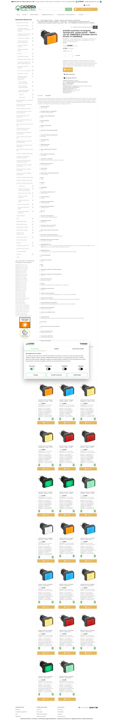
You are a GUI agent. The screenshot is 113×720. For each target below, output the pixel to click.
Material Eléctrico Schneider (23, 22)
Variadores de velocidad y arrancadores (23, 212)
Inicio (18, 14)
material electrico (25, 718)
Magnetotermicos (48, 14)
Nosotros (17, 709)
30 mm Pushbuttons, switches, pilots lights (22, 86)
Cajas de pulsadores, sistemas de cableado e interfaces (24, 34)
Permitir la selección (56, 375)
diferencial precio (88, 718)
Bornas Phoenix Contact (22, 240)
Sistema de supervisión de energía (23, 208)
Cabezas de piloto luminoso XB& (24, 108)
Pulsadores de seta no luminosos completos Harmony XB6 (24, 161)
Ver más (64, 42)
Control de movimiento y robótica (23, 50)
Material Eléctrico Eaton (22, 221)
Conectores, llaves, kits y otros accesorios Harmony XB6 (23, 129)
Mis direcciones (61, 716)
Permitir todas (77, 375)
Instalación (19, 254)
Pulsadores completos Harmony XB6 (24, 153)
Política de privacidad (42, 714)
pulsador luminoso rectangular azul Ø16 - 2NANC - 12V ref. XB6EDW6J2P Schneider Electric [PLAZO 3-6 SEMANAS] (66, 400)
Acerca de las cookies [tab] (78, 348)
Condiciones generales (21, 711)
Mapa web (18, 716)
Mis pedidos (61, 711)
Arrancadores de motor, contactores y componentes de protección (24, 30)
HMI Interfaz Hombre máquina (24, 59)
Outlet (18, 257)
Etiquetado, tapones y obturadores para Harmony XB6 (24, 141)
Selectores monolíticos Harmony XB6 (25, 183)
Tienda (25, 14)
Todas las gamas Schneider (23, 25)
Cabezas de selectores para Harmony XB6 (25, 124)
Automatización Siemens (22, 237)
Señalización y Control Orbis (23, 245)
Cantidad (78, 55)
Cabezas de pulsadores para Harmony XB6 (23, 116)
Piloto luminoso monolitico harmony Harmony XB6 (24, 145)
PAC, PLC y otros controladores (24, 70)
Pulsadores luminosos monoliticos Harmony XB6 (83, 27)
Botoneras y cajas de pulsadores (23, 196)
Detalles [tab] (56, 348)
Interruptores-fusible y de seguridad (23, 67)
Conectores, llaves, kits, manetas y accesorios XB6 (24, 133)
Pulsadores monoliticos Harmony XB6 (25, 177)
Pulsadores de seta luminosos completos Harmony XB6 (23, 157)
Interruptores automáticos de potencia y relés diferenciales (24, 62)
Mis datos (60, 714)
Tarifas (82, 14)
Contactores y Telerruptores (66, 14)
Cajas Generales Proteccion (23, 248)
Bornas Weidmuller (21, 215)
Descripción (40, 95)
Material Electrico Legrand (22, 230)
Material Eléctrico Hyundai (22, 227)
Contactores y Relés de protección (23, 45)
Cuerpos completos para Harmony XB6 (24, 137)
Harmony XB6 (22, 97)
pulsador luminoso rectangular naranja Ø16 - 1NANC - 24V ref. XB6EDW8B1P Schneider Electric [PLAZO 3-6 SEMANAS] (45, 400)
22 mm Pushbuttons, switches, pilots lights (22, 82)
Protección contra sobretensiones (20, 233)
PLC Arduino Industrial (21, 251)
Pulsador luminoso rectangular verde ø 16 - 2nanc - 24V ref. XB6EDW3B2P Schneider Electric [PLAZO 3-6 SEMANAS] (67, 492)
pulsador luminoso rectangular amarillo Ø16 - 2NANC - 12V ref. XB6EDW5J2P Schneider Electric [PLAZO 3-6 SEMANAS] (87, 400)
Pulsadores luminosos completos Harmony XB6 (24, 169)
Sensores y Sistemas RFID (23, 204)
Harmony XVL (22, 186)
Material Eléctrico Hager (22, 224)
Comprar (68, 69)
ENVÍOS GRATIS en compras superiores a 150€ (22, 1)
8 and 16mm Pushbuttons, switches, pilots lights (24, 91)
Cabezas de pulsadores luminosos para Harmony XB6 (24, 112)
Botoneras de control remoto (24, 193)
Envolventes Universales (23, 56)
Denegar (36, 375)
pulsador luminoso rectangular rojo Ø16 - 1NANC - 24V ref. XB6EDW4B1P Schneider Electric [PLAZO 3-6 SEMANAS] (88, 446)
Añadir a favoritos (69, 74)
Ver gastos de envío (70, 78)
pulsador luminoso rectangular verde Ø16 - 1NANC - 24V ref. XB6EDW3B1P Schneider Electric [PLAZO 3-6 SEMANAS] (88, 492)
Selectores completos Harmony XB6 (24, 180)
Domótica (20, 53)
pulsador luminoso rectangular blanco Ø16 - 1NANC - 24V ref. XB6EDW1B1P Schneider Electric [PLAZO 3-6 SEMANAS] (45, 539)
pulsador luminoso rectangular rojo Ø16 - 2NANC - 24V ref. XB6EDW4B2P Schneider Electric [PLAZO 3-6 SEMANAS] (67, 446)
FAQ (16, 714)
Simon (18, 218)
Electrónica (19, 242)
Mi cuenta (87, 5)
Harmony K (21, 94)
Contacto (39, 709)
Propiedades (48, 95)
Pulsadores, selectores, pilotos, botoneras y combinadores (23, 78)
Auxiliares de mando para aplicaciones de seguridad (24, 189)
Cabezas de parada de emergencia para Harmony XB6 (24, 105)
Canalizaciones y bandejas (23, 38)
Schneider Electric (70, 83)
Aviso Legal (39, 711)
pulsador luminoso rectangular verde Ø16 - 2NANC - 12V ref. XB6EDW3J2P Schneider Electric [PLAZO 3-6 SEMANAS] (45, 492)
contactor (35, 718)
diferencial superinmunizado (47, 718)
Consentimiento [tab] (35, 348)
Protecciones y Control (22, 73)
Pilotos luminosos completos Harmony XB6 (25, 150)
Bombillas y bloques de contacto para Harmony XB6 (25, 101)
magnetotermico (76, 718)
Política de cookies (41, 716)
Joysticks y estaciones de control (23, 201)
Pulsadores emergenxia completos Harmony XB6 (24, 165)
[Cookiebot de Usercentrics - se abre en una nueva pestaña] (81, 344)
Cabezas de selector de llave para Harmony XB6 (24, 120)
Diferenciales (35, 14)
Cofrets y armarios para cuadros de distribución (23, 41)
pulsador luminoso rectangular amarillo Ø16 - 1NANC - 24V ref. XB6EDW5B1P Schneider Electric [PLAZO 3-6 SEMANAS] (45, 446)
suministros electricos (63, 718)
